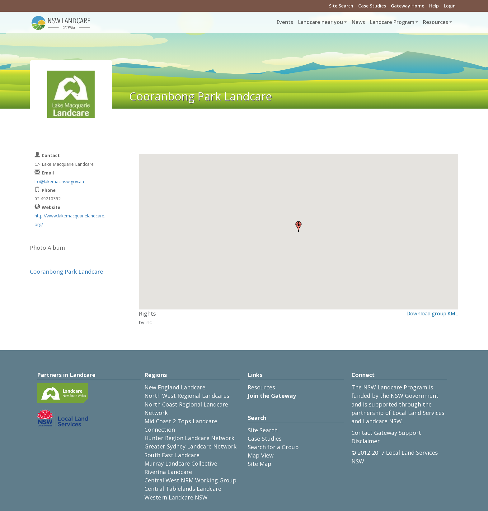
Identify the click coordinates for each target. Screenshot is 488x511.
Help (434, 6)
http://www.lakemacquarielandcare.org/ (70, 220)
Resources (261, 387)
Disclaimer (365, 441)
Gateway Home (407, 6)
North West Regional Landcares (186, 395)
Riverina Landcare (168, 472)
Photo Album (47, 247)
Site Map (259, 463)
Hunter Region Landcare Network (189, 438)
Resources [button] (435, 22)
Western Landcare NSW (176, 497)
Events (285, 22)
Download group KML (432, 313)
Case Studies (372, 6)
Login (450, 6)
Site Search (341, 6)
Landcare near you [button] (320, 22)
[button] (298, 226)
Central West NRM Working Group (190, 480)
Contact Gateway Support (386, 432)
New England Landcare (174, 387)
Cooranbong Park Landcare (66, 271)
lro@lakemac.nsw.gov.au (59, 181)
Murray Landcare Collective (180, 463)
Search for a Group (273, 447)
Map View (261, 455)
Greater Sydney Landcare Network (190, 446)
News (358, 22)
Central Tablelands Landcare (182, 488)
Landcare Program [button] (392, 22)
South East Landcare (171, 455)
